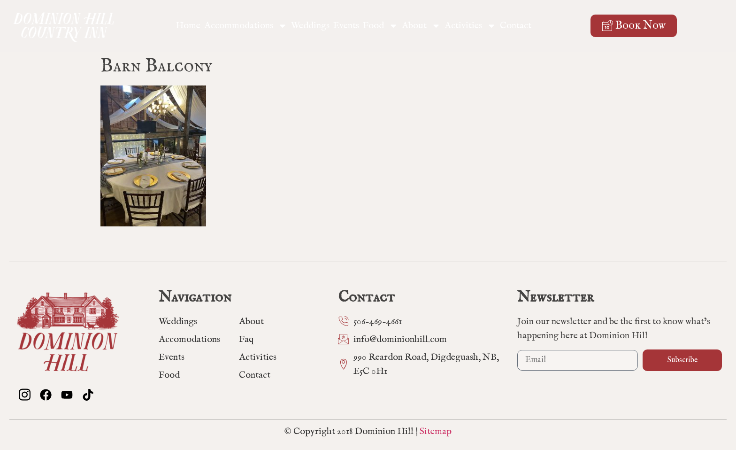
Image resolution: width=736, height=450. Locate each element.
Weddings (310, 25)
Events (346, 25)
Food (380, 25)
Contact (515, 25)
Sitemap (436, 431)
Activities (470, 25)
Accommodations (245, 25)
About (421, 25)
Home (188, 25)
